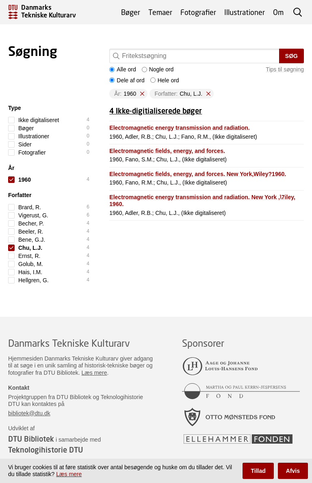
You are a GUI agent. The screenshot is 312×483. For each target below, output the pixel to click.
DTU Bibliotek (31, 438)
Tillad (258, 471)
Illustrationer (244, 12)
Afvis (293, 471)
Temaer (160, 12)
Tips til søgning (285, 69)
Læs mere (94, 372)
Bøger (130, 12)
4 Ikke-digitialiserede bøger (155, 110)
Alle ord (122, 69)
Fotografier (198, 12)
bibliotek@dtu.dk (29, 413)
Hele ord (164, 80)
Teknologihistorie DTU (45, 449)
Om (278, 12)
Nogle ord (158, 69)
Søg (291, 56)
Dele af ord (126, 80)
